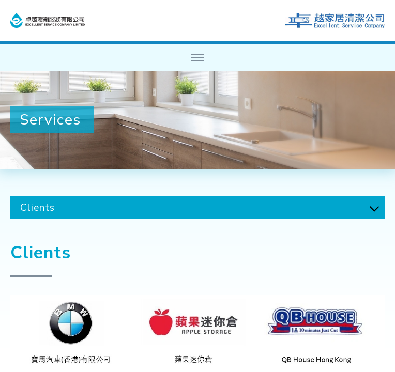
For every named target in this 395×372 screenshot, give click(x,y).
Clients (37, 207)
